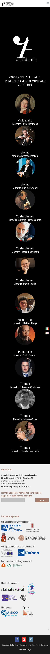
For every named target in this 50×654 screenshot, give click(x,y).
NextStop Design (25, 650)
